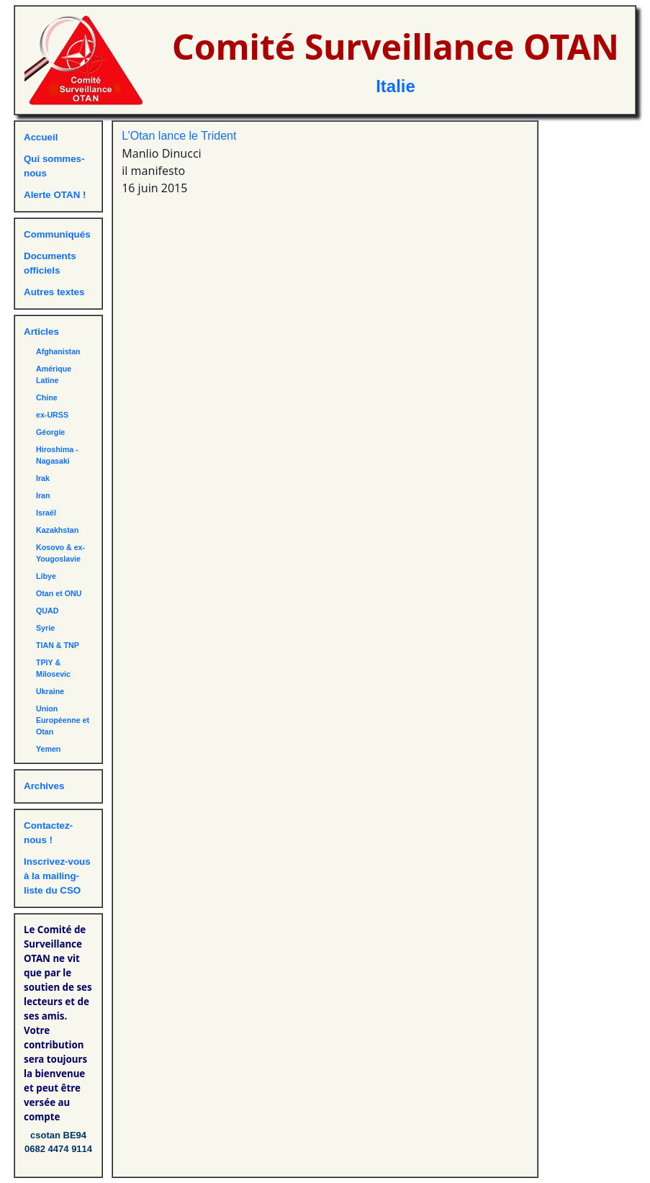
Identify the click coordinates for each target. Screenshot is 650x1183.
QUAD (47, 610)
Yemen (48, 749)
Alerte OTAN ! (55, 194)
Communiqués (57, 234)
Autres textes (54, 292)
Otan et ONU (58, 593)
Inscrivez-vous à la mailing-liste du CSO (57, 876)
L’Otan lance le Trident (179, 136)
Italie (395, 86)
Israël (46, 512)
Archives (44, 786)
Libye (46, 576)
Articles (41, 331)
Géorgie (50, 432)
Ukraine (50, 691)
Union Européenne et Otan (62, 720)
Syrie (45, 628)
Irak (43, 478)
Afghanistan (58, 351)
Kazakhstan (57, 530)
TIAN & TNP (57, 645)
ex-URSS (52, 414)
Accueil (41, 137)
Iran (43, 495)
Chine (47, 397)
